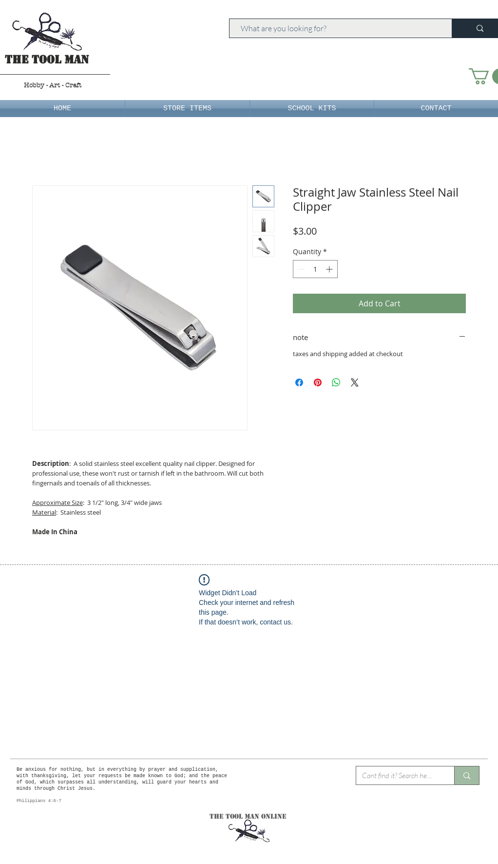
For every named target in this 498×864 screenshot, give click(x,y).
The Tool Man (47, 60)
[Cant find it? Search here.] (398, 775)
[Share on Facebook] (299, 382)
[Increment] (330, 269)
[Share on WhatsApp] (336, 382)
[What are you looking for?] (336, 28)
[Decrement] (300, 269)
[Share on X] (355, 382)
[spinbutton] (315, 269)
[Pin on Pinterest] (318, 382)
